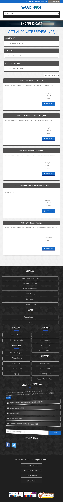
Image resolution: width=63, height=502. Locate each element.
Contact (31, 1)
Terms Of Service (31, 465)
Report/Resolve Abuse (18, 379)
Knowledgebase (19, 374)
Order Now (48, 104)
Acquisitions (18, 345)
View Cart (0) (42, 1)
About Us (18, 335)
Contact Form (19, 363)
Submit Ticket (19, 368)
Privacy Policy (32, 476)
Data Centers (19, 340)
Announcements (19, 350)
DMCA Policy (31, 481)
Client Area (55, 1)
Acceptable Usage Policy (32, 470)
